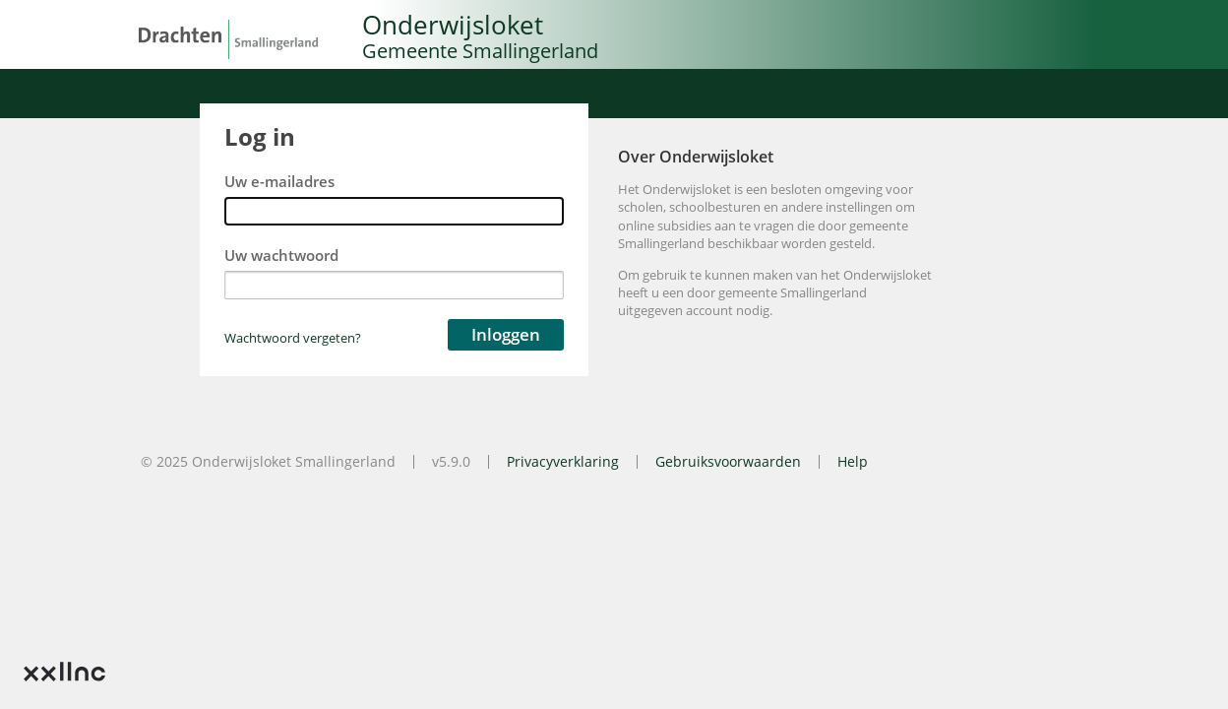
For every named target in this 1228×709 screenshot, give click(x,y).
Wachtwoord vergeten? (292, 338)
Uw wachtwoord (281, 255)
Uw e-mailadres (279, 181)
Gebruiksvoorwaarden (728, 461)
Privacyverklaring (563, 461)
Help (852, 461)
